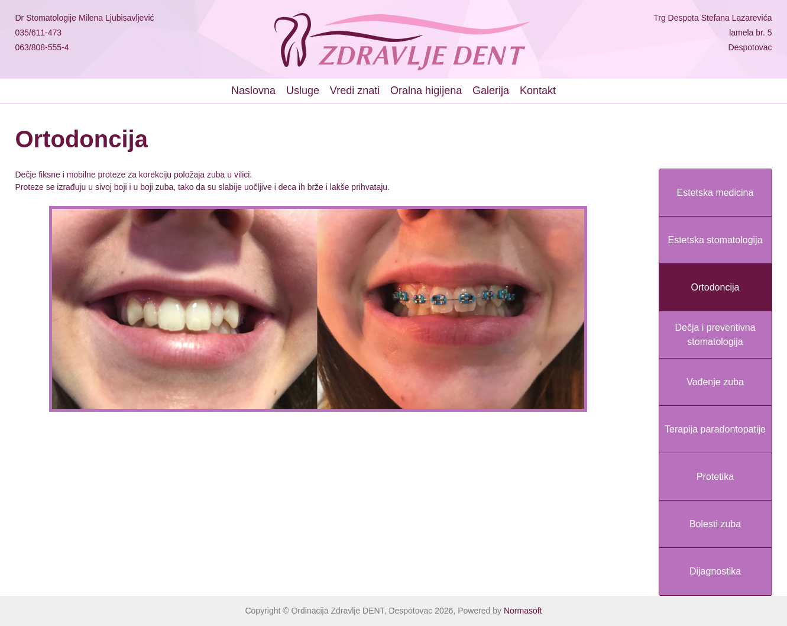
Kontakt (538, 90)
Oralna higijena (426, 90)
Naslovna (253, 90)
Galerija (490, 90)
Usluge (302, 90)
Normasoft (523, 610)
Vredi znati (355, 90)
